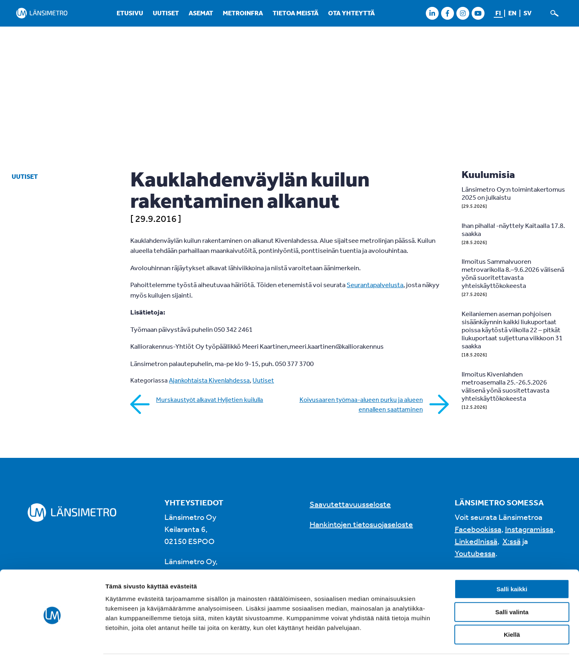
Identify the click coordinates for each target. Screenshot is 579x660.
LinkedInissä (476, 541)
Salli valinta (512, 586)
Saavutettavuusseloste (350, 504)
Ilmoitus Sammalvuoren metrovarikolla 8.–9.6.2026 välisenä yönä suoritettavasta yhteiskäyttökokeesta (513, 273)
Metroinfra (243, 13)
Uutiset (166, 13)
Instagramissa (529, 529)
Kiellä (512, 609)
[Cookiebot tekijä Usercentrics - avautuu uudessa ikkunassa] (52, 644)
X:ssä (512, 541)
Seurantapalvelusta (375, 284)
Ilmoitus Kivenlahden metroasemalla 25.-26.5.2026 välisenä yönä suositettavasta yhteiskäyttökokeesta (505, 386)
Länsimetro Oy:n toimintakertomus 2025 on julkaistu (513, 193)
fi (498, 13)
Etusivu (130, 13)
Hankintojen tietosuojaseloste (361, 524)
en (512, 13)
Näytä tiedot (430, 644)
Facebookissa (478, 529)
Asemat (201, 13)
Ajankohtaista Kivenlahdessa (209, 380)
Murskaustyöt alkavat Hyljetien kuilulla (209, 399)
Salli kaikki (512, 563)
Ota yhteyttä (351, 13)
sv (528, 13)
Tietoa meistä (295, 13)
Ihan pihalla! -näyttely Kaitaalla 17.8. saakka (513, 229)
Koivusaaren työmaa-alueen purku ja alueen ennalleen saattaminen (361, 404)
